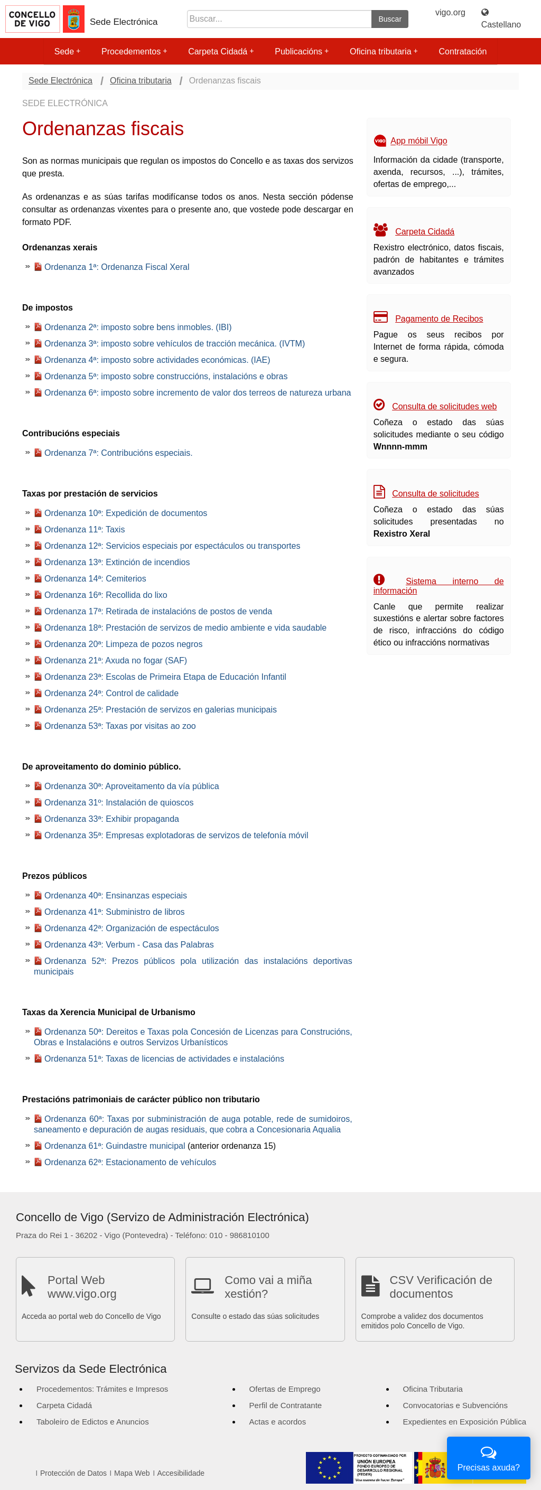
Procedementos (134, 51)
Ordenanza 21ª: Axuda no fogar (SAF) (115, 660)
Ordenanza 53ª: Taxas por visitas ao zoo (120, 725)
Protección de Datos (73, 1473)
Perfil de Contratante (285, 1405)
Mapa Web (132, 1473)
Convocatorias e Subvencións (455, 1405)
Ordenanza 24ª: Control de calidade (111, 693)
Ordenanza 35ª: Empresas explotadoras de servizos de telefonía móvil (176, 835)
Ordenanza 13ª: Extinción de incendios (117, 562)
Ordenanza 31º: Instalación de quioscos (118, 802)
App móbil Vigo (418, 141)
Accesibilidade (181, 1473)
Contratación (463, 51)
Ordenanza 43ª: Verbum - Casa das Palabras (129, 944)
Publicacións (302, 51)
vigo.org (450, 12)
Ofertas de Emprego (285, 1388)
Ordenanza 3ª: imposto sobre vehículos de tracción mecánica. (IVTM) (174, 343)
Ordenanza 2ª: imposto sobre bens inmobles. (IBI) (138, 327)
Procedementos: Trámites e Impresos (102, 1388)
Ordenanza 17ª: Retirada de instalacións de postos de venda (158, 611)
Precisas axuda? (489, 1457)
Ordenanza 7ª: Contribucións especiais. (118, 452)
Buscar (390, 19)
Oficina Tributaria (433, 1388)
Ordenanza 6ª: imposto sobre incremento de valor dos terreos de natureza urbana (197, 392)
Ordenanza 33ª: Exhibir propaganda (111, 818)
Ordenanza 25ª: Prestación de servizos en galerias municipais (160, 709)
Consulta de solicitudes (435, 493)
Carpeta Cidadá (221, 51)
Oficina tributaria (384, 51)
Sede (67, 51)
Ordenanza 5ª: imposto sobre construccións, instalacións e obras (165, 376)
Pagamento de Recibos (439, 318)
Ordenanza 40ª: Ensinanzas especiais (115, 895)
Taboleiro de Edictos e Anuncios (92, 1421)
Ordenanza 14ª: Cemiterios (95, 578)
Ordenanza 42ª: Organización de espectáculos (131, 928)
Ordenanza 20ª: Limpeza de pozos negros (123, 644)
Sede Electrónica (124, 21)
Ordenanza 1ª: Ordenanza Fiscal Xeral (117, 267)
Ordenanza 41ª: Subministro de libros (114, 911)
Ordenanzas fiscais (225, 80)
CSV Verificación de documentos (441, 1286)
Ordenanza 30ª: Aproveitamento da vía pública (131, 786)
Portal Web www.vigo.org (82, 1286)
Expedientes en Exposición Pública (464, 1421)
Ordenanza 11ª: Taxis (84, 529)
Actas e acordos (277, 1421)
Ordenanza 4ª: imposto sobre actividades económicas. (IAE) (157, 359)
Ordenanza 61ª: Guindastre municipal (114, 1145)
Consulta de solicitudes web (444, 406)
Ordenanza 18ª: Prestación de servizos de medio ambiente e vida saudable (185, 627)
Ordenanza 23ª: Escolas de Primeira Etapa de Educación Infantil (165, 676)
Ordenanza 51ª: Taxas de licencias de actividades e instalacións (164, 1058)
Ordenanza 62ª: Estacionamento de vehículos (130, 1162)
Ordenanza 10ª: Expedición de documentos (125, 513)
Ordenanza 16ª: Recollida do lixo (105, 595)
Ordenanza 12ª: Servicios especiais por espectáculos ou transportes (172, 545)
